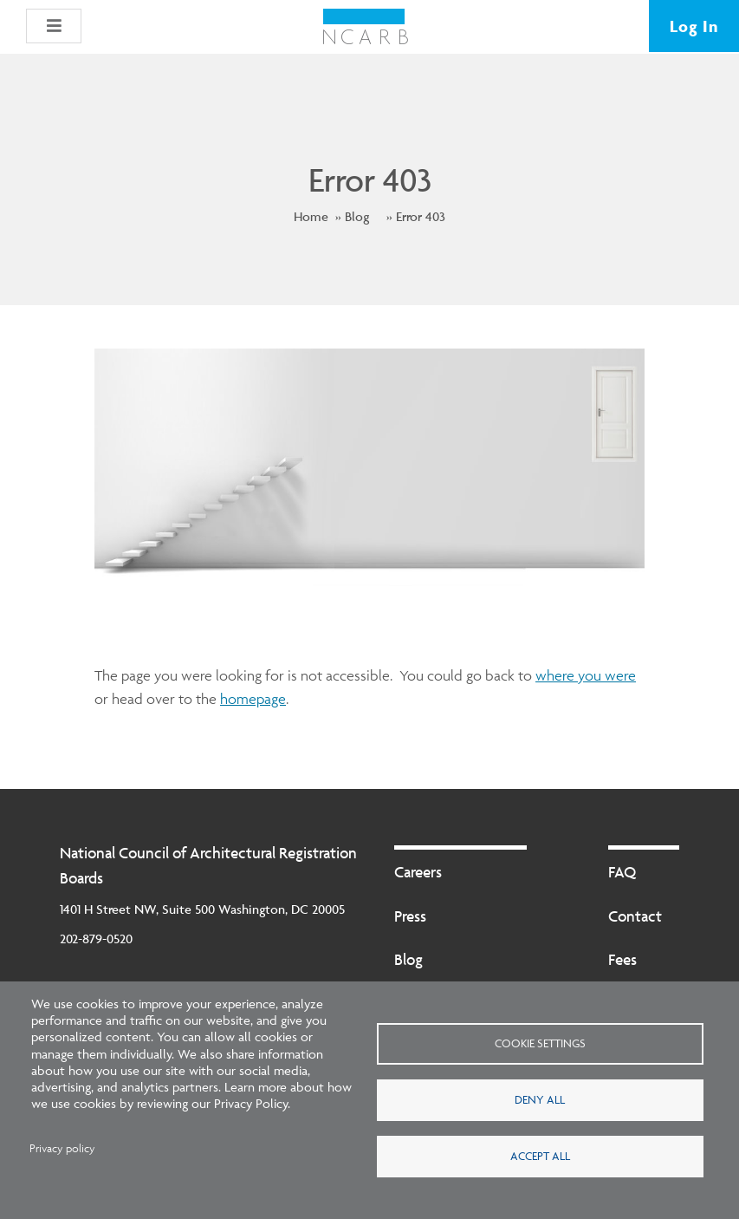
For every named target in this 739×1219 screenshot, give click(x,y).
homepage (253, 698)
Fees (622, 959)
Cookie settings (540, 1043)
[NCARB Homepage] (365, 26)
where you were (585, 675)
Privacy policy (62, 1148)
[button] (54, 26)
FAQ (622, 872)
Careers (418, 872)
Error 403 (420, 216)
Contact (635, 916)
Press (410, 916)
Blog (357, 216)
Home (311, 216)
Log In (694, 26)
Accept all (540, 1156)
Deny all (540, 1099)
